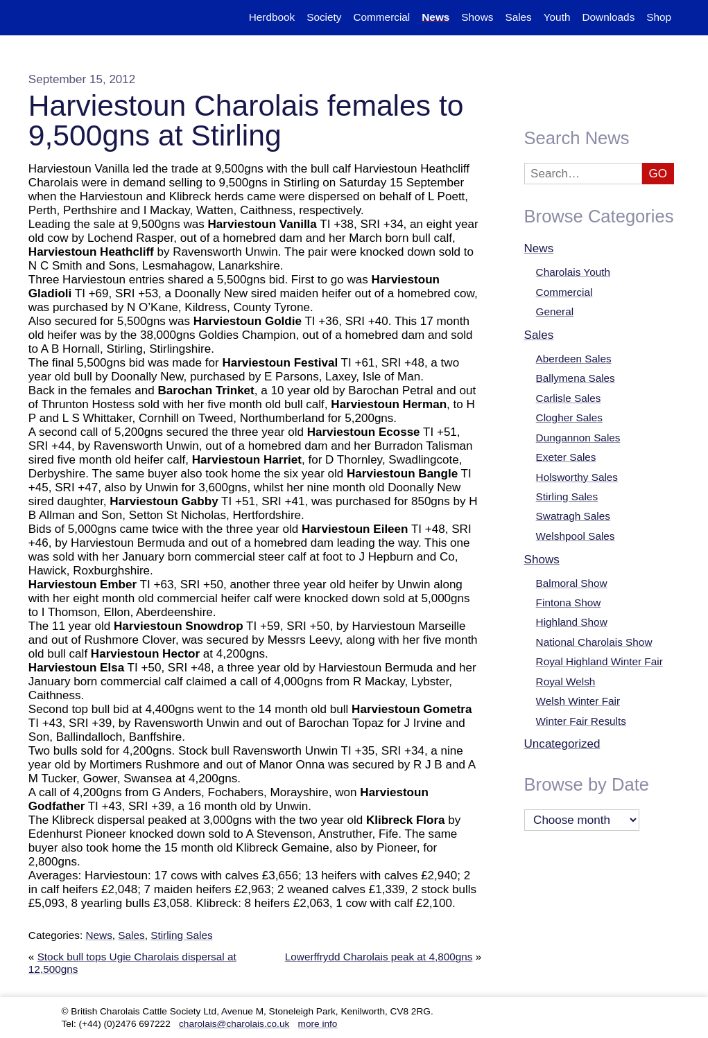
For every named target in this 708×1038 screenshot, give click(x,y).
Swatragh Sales (573, 516)
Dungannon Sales (578, 437)
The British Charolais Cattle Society (70, 17)
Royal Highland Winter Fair (599, 661)
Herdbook (272, 17)
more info (318, 1024)
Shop (658, 17)
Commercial (564, 292)
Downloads (608, 17)
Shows (542, 559)
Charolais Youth (573, 272)
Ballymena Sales (575, 378)
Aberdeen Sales (574, 358)
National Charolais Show (594, 642)
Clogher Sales (569, 417)
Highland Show (571, 622)
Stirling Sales (181, 935)
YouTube (599, 1012)
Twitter (565, 1012)
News (98, 935)
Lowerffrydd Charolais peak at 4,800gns (379, 956)
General (555, 311)
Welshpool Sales (575, 536)
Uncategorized (562, 743)
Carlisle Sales (568, 398)
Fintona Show (568, 602)
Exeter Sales (566, 457)
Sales (131, 935)
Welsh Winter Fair (578, 701)
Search (695, 17)
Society (323, 17)
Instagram (633, 1012)
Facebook (667, 1012)
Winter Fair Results (581, 721)
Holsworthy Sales (577, 477)
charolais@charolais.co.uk (234, 1024)
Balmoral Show (571, 583)
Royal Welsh (566, 681)
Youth (557, 17)
